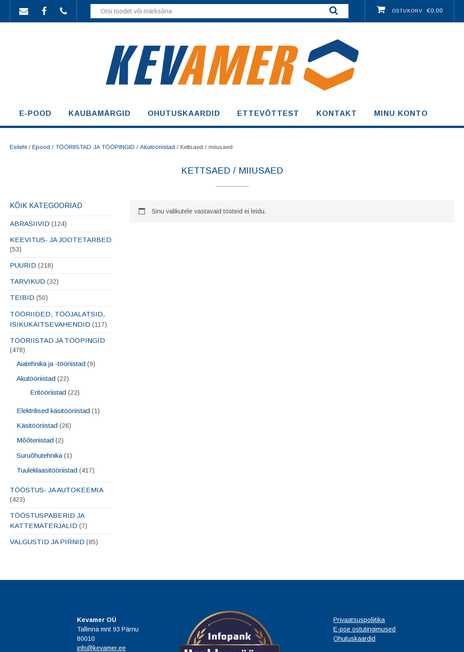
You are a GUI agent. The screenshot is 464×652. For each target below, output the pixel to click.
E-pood (35, 113)
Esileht (18, 147)
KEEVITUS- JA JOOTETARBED (60, 239)
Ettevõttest (268, 113)
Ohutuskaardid (184, 113)
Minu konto (401, 113)
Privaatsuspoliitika (359, 619)
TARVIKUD (27, 281)
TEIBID (22, 297)
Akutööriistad (157, 147)
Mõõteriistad (35, 440)
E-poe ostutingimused (364, 629)
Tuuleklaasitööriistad (47, 470)
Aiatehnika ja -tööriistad (51, 363)
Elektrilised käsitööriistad (53, 410)
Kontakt (336, 113)
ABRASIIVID (30, 223)
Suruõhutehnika (39, 455)
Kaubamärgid (99, 113)
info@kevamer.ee (101, 648)
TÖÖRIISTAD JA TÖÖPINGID (95, 147)
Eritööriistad (48, 392)
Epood (41, 147)
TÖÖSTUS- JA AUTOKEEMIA (56, 490)
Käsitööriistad (37, 425)
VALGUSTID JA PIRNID (47, 541)
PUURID (23, 265)
